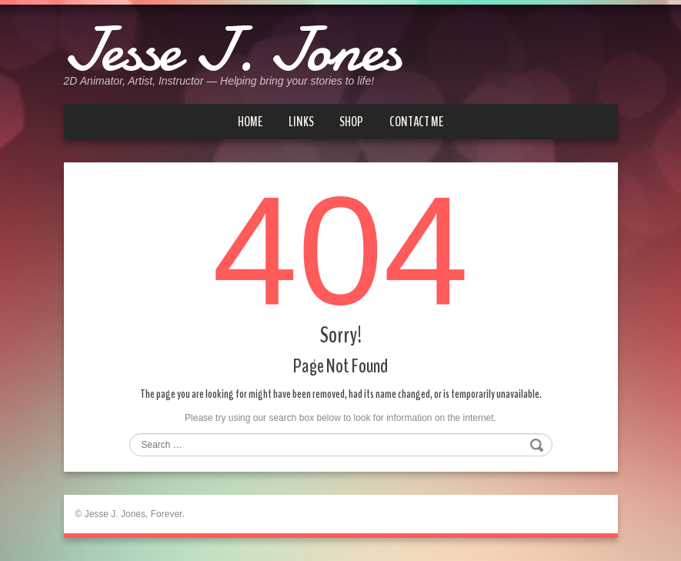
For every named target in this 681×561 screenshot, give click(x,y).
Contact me (416, 121)
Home (250, 121)
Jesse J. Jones (232, 50)
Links (301, 121)
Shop (351, 121)
